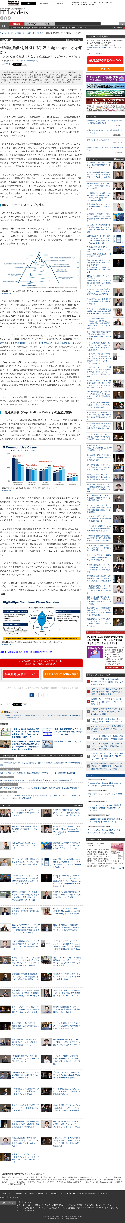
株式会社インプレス (24, 1202)
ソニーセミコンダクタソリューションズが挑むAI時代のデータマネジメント (25, 812)
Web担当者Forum (58, 1205)
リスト (24, 64)
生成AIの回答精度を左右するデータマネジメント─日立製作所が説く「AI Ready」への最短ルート (66, 812)
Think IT (47, 1205)
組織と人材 (66, 28)
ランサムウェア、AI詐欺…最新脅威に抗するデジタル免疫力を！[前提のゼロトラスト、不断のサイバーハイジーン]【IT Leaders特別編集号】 (41, 796)
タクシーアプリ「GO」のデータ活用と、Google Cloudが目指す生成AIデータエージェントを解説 (26, 1009)
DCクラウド (44, 3)
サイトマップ (102, 1194)
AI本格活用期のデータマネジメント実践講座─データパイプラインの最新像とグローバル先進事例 (66, 1107)
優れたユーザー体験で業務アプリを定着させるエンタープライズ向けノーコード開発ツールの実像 (25, 861)
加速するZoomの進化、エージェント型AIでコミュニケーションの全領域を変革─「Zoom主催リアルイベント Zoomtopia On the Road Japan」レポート (67, 881)
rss (9, 18)
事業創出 (27, 28)
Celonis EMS (73, 715)
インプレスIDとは (95, 54)
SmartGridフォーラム (103, 1205)
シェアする (5, 64)
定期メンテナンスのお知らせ (98, 140)
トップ (4, 26)
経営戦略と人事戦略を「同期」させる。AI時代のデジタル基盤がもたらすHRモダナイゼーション (66, 845)
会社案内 (54, 1194)
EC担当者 (84, 2)
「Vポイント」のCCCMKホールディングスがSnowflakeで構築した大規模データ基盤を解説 (66, 1075)
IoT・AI (101, 2)
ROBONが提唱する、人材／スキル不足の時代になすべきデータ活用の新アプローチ (25, 1058)
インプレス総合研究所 (74, 1205)
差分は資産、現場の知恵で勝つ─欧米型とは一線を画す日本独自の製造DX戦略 (25, 1025)
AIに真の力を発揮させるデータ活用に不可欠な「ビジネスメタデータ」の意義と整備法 (66, 976)
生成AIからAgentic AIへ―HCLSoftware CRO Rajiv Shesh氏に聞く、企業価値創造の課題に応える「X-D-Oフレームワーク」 (98, 323)
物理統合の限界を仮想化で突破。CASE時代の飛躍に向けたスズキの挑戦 (25, 829)
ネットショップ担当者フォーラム (28, 1208)
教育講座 (92, 4)
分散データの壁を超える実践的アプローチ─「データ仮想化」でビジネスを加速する (25, 1107)
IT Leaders (14, 12)
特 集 (47, 24)
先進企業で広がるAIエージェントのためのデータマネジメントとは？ (25, 845)
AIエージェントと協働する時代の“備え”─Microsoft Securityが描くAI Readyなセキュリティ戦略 (66, 911)
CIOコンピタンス (81, 28)
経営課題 (16, 24)
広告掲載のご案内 (42, 1194)
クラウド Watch (89, 1205)
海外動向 (40, 33)
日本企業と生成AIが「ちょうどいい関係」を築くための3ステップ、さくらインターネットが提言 (66, 1124)
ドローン (84, 4)
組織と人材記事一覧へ (73, 40)
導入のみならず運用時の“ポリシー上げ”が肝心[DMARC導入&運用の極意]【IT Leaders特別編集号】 (40, 788)
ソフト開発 (92, 2)
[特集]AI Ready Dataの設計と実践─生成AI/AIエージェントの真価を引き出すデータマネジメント (105, 640)
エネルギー (75, 4)
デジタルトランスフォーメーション (50, 715)
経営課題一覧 (19, 33)
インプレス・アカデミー (25, 1211)
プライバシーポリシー (67, 1194)
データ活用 (38, 28)
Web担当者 (75, 2)
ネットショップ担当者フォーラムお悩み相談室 (58, 1208)
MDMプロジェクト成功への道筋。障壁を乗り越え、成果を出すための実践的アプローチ (25, 1042)
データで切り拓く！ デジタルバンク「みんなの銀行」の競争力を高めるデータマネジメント (67, 1025)
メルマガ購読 (29, 1194)
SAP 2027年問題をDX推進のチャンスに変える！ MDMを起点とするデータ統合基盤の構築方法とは (25, 976)
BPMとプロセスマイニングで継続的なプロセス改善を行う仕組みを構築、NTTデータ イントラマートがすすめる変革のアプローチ (99, 372)
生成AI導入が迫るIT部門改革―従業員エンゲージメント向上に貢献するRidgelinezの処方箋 (66, 894)
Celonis (34, 715)
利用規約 (19, 1194)
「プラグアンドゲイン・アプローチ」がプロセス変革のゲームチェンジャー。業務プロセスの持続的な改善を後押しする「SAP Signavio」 (66, 946)
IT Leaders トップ (6, 33)
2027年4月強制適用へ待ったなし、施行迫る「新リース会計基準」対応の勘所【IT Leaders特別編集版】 (41, 764)
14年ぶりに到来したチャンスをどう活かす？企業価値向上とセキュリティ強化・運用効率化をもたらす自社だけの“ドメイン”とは (99, 280)
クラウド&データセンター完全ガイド (30, 1205)
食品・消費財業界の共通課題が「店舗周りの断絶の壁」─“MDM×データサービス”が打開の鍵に (67, 927)
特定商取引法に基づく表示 (86, 1194)
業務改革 (16, 28)
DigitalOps (7, 715)
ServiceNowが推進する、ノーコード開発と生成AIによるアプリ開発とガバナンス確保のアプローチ (66, 1042)
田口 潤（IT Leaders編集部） (28, 61)
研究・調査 (109, 2)
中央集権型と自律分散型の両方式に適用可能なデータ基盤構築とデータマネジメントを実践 (25, 1091)
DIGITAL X (99, 1208)
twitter (2, 18)
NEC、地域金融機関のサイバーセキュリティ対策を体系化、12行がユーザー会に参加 (68, 731)
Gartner (27, 715)
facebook (5, 18)
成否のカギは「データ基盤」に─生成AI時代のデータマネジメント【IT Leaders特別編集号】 (38, 773)
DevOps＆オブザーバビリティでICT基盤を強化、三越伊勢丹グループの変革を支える (25, 1075)
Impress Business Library (96, 48)
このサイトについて (7, 1194)
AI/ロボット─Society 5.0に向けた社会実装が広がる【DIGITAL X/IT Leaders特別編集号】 (36, 780)
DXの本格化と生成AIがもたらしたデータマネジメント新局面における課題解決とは (66, 1091)
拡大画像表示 (7, 293)
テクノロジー (32, 24)
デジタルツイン (17, 715)
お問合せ (3, 1197)
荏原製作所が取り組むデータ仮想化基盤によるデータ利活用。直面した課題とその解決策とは (25, 1124)
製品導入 (60, 3)
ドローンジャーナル (112, 1208)
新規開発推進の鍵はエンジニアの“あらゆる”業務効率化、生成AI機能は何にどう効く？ (66, 1009)
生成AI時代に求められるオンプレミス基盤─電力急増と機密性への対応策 (25, 911)
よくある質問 (13, 1197)
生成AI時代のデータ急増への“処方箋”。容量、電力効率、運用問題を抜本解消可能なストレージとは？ (26, 993)
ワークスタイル (52, 28)
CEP (65, 715)
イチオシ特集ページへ (114, 667)
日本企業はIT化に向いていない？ (67, 741)
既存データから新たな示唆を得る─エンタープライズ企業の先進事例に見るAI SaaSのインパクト (66, 993)
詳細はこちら (116, 868)
